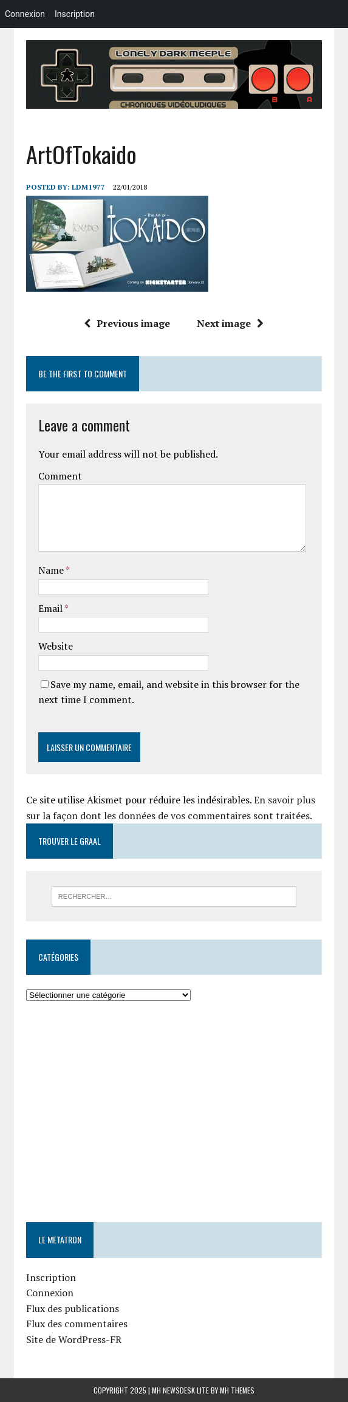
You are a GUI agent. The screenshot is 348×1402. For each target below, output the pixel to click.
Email (51, 608)
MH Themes (237, 1390)
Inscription (51, 1277)
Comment (60, 476)
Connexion (49, 1292)
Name (52, 570)
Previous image (127, 323)
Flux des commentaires (77, 1323)
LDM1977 (88, 186)
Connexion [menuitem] (25, 14)
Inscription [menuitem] (75, 14)
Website (55, 646)
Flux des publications (72, 1308)
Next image (230, 323)
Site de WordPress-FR (73, 1339)
